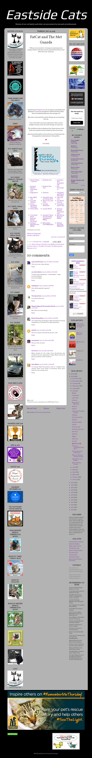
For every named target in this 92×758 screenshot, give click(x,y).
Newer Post (32, 408)
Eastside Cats (46, 14)
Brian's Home (36, 244)
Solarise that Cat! (47, 187)
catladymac (35, 285)
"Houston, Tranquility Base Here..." (78, 447)
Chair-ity (75, 438)
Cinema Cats (73, 554)
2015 (72, 505)
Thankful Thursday (44, 246)
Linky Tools (54, 237)
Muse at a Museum (79, 333)
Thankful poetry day (60, 204)
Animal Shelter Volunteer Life (33, 188)
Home (46, 408)
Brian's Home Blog (37, 318)
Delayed (74, 434)
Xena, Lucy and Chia (48, 201)
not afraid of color (60, 201)
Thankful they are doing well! (48, 198)
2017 (72, 500)
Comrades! (75, 395)
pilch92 (33, 330)
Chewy (74, 408)
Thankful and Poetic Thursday (60, 194)
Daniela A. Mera (78, 299)
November (76, 381)
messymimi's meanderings (60, 182)
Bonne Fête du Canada (76, 463)
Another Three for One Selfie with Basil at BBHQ (48, 217)
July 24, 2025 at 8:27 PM (47, 340)
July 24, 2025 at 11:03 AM (49, 272)
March (74, 474)
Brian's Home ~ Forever (34, 180)
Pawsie (74, 424)
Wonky (74, 419)
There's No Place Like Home (77, 451)
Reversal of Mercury (75, 403)
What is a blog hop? (34, 233)
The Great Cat (73, 552)
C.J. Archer (77, 276)
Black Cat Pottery (74, 544)
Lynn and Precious (37, 261)
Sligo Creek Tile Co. (75, 546)
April (74, 472)
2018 (72, 497)
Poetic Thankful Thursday (33, 205)
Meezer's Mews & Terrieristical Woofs (43, 306)
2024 (72, 482)
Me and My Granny (77, 150)
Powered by (77, 129)
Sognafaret (34, 192)
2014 (72, 507)
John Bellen (35, 364)
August (74, 388)
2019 (72, 495)
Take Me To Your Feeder (77, 459)
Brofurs (74, 406)
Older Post (60, 408)
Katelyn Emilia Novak (75, 288)
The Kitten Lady (74, 548)
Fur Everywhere (60, 187)
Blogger (55, 753)
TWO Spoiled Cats (77, 163)
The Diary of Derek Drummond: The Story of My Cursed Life (77, 283)
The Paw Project (74, 557)
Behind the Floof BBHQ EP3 (60, 224)
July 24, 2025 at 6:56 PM (44, 330)
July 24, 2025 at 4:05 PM (46, 285)
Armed (74, 441)
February (75, 477)
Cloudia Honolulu (46, 204)
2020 (72, 492)
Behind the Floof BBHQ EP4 (48, 223)
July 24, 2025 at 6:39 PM (51, 318)
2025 (72, 376)
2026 (72, 374)
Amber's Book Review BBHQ (34, 224)
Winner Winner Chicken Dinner (77, 455)
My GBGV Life (33, 198)
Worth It (75, 431)
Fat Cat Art (34, 350)
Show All (83, 185)
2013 (72, 509)
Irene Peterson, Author (76, 541)
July (73, 391)
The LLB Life (60, 198)
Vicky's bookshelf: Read (78, 262)
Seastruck (79, 360)
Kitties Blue (34, 209)
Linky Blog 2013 (61, 237)
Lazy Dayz (75, 398)
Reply (33, 266)
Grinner (74, 400)
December (75, 378)
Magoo (74, 436)
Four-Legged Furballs (75, 141)
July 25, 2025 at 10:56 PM (46, 364)
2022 (72, 487)
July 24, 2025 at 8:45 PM (46, 350)
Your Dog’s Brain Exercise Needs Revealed (33, 218)
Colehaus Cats (75, 154)
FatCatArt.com (40, 110)
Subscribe (76, 122)
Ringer (74, 393)
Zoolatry (46, 192)
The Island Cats (36, 296)
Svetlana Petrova (32, 246)
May (73, 469)
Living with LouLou (77, 159)
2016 (72, 502)
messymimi (35, 340)
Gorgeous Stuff (76, 422)
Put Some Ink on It (78, 429)
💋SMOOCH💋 (76, 443)
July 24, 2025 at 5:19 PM (49, 296)
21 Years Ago (76, 427)
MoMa (53, 244)
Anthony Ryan (78, 268)
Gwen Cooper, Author (76, 550)
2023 (72, 485)
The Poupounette (76, 171)
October (75, 383)
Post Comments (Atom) (42, 412)
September (76, 386)
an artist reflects (33, 201)
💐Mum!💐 (79, 351)
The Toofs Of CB (77, 417)
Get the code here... (33, 235)
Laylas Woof (47, 209)
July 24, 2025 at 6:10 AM (51, 261)
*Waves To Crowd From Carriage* (80, 325)
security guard (59, 244)
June (74, 467)
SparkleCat (74, 176)
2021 (72, 490)
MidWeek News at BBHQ (60, 216)
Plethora (75, 415)
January (75, 479)
